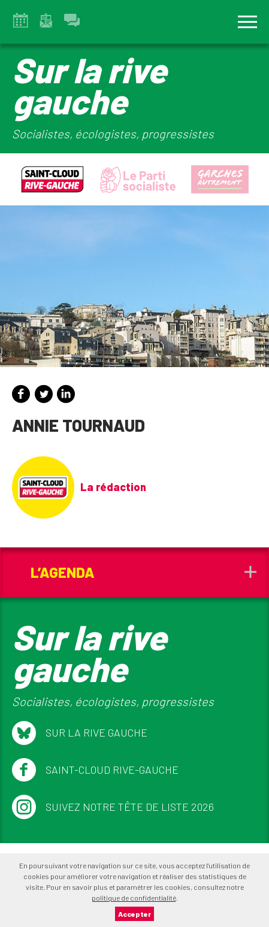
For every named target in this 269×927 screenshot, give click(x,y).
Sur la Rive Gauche (79, 733)
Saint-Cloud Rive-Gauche (95, 770)
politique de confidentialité (134, 897)
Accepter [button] (134, 914)
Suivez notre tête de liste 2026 (113, 807)
